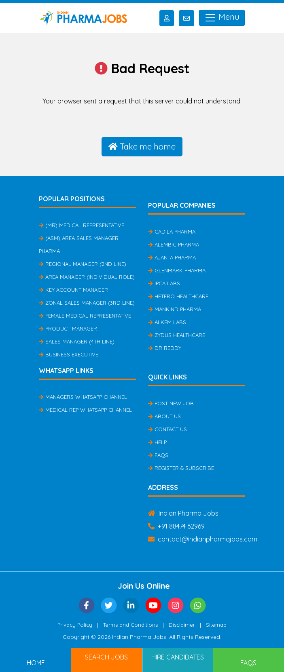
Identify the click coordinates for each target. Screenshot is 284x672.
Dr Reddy (164, 348)
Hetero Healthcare (178, 296)
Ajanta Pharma (172, 257)
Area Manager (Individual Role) (87, 277)
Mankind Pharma (174, 309)
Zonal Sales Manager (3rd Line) (87, 302)
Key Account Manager (73, 289)
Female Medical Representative (85, 315)
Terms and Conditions (130, 624)
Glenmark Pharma (177, 270)
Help (157, 442)
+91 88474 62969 (176, 526)
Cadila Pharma (171, 231)
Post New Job (171, 403)
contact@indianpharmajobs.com (202, 539)
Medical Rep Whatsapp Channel (85, 410)
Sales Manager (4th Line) (76, 341)
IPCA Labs (164, 283)
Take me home (142, 146)
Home (36, 663)
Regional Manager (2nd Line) (82, 264)
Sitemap (216, 624)
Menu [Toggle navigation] (221, 18)
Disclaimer (182, 624)
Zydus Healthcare (176, 335)
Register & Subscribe (181, 468)
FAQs (158, 455)
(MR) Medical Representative (81, 225)
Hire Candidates (177, 657)
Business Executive (68, 354)
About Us (164, 416)
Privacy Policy (74, 624)
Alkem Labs (167, 322)
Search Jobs (106, 657)
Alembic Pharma (173, 244)
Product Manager (68, 328)
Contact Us (167, 429)
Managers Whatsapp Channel (83, 397)
